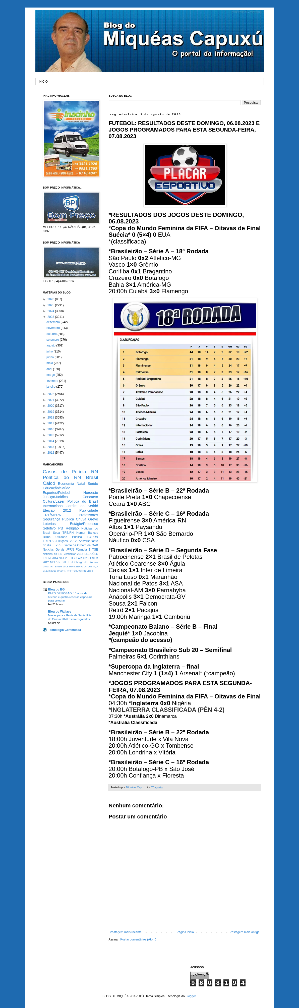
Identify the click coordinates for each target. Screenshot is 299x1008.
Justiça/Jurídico (55, 497)
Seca (56, 533)
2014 (51, 441)
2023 (51, 317)
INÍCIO (43, 81)
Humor (80, 533)
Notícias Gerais (54, 549)
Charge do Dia (83, 562)
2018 (51, 417)
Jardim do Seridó (82, 506)
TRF (51, 566)
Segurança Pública (58, 519)
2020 (51, 405)
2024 (51, 311)
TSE (95, 549)
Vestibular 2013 (73, 553)
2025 (51, 305)
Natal (81, 484)
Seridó (93, 484)
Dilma (47, 537)
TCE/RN (92, 537)
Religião (72, 528)
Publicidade (88, 510)
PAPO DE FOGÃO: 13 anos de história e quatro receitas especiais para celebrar (70, 597)
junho (50, 357)
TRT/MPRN (52, 515)
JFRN (70, 549)
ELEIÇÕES (91, 553)
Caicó (49, 483)
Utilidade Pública (68, 537)
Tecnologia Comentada (64, 630)
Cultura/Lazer (54, 501)
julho (50, 351)
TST (70, 562)
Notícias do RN (53, 553)
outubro (51, 334)
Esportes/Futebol (56, 493)
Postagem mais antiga (245, 932)
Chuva (81, 519)
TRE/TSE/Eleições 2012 (60, 541)
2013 (51, 447)
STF (64, 562)
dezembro (53, 322)
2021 (51, 400)
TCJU (75, 570)
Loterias (49, 524)
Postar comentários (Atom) (138, 939)
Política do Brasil (82, 501)
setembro (53, 339)
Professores (88, 515)
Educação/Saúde (57, 488)
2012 (51, 452)
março (51, 375)
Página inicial (186, 932)
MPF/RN (55, 562)
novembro (53, 328)
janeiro (51, 386)
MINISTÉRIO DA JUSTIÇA (83, 566)
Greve (93, 519)
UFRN (82, 570)
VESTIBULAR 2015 (77, 558)
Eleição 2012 (57, 510)
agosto (51, 345)
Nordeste (90, 493)
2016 (51, 429)
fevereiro (52, 381)
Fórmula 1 (83, 549)
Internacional (53, 506)
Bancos (93, 533)
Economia (66, 484)
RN (94, 471)
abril (49, 369)
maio (50, 363)
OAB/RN (61, 570)
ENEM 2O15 (49, 570)
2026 (51, 299)
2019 (51, 411)
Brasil (92, 477)
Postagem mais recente (126, 932)
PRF (69, 570)
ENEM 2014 (50, 558)
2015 (51, 435)
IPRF (58, 545)
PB (60, 528)
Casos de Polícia (64, 471)
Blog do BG (56, 589)
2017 (51, 423)
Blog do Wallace (59, 611)
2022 (51, 394)
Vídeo (90, 570)
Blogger (191, 996)
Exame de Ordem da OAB (80, 545)
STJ (61, 558)
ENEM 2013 (61, 566)
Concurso (90, 497)
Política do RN (62, 477)
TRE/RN (68, 533)
